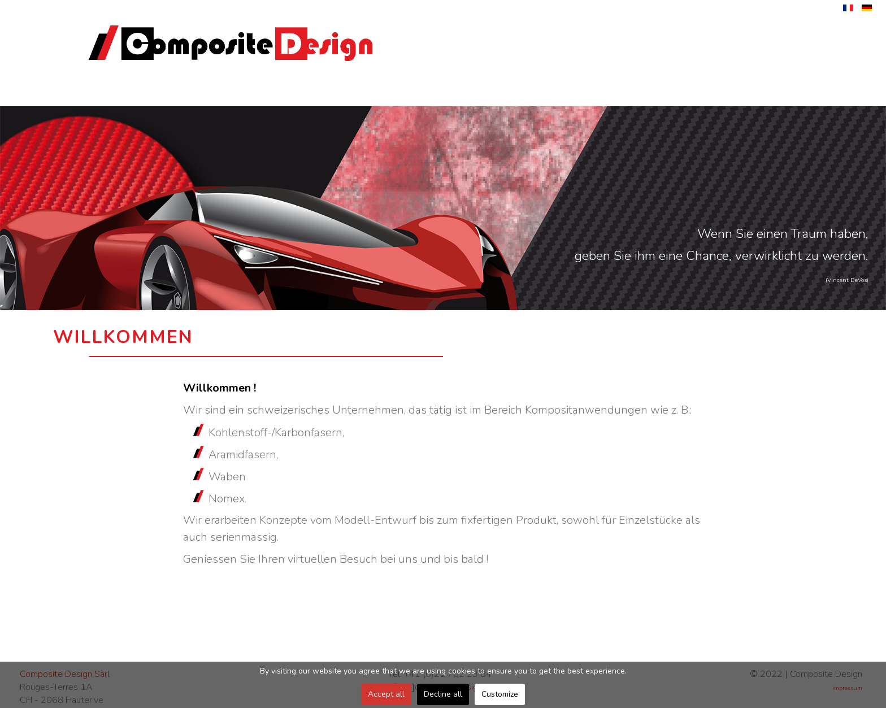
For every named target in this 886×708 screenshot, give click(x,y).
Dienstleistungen (334, 92)
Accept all (386, 694)
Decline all (443, 694)
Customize (499, 694)
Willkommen (136, 92)
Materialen (632, 92)
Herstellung (433, 92)
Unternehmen (235, 92)
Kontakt (731, 92)
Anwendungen (533, 92)
